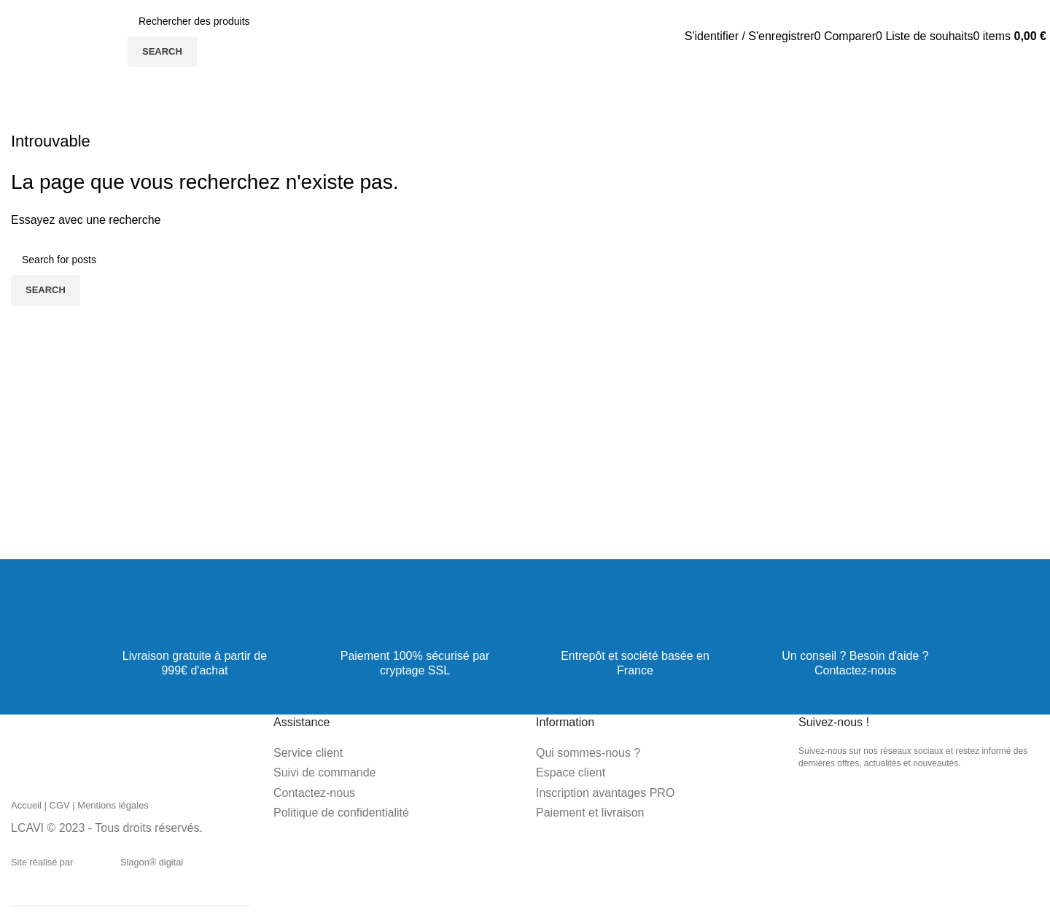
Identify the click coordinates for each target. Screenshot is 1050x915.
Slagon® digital (130, 862)
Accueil (26, 805)
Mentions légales (113, 805)
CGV (60, 805)
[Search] (238, 21)
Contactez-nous (855, 670)
